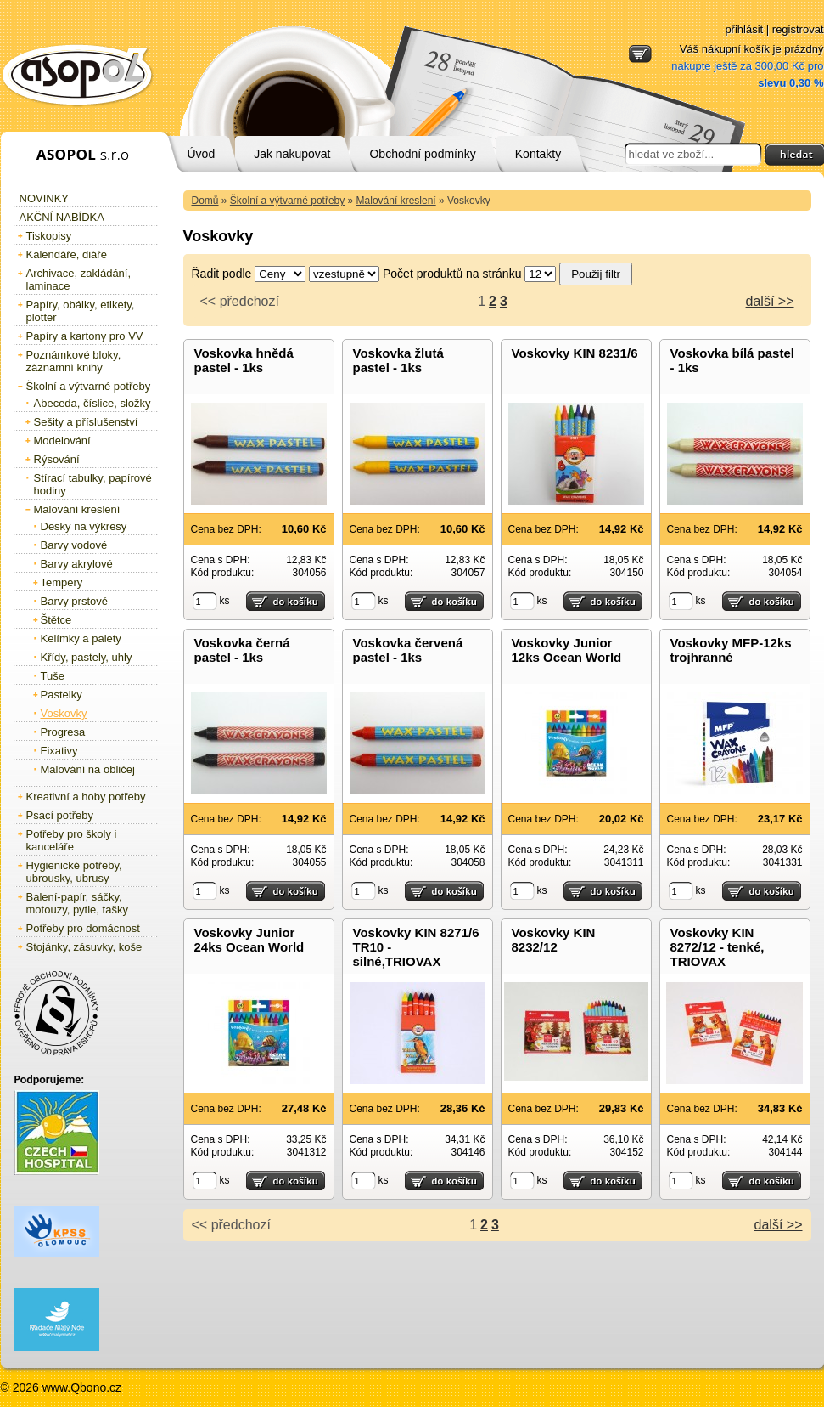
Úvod (202, 154)
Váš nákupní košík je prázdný (747, 65)
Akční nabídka (62, 217)
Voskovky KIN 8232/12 (554, 939)
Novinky (45, 198)
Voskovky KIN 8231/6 (575, 353)
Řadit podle (222, 273)
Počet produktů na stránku (452, 273)
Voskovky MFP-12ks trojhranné (731, 650)
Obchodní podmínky (422, 154)
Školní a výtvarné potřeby (287, 200)
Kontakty (538, 154)
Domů (205, 200)
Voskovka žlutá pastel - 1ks (398, 360)
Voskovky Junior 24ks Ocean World (249, 939)
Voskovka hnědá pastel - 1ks (244, 360)
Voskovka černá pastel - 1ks (242, 650)
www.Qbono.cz (81, 1387)
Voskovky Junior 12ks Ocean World (567, 650)
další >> (770, 301)
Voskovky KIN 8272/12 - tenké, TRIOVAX (717, 947)
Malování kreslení (396, 200)
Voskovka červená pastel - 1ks (408, 650)
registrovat (798, 29)
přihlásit (744, 29)
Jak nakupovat (292, 154)
